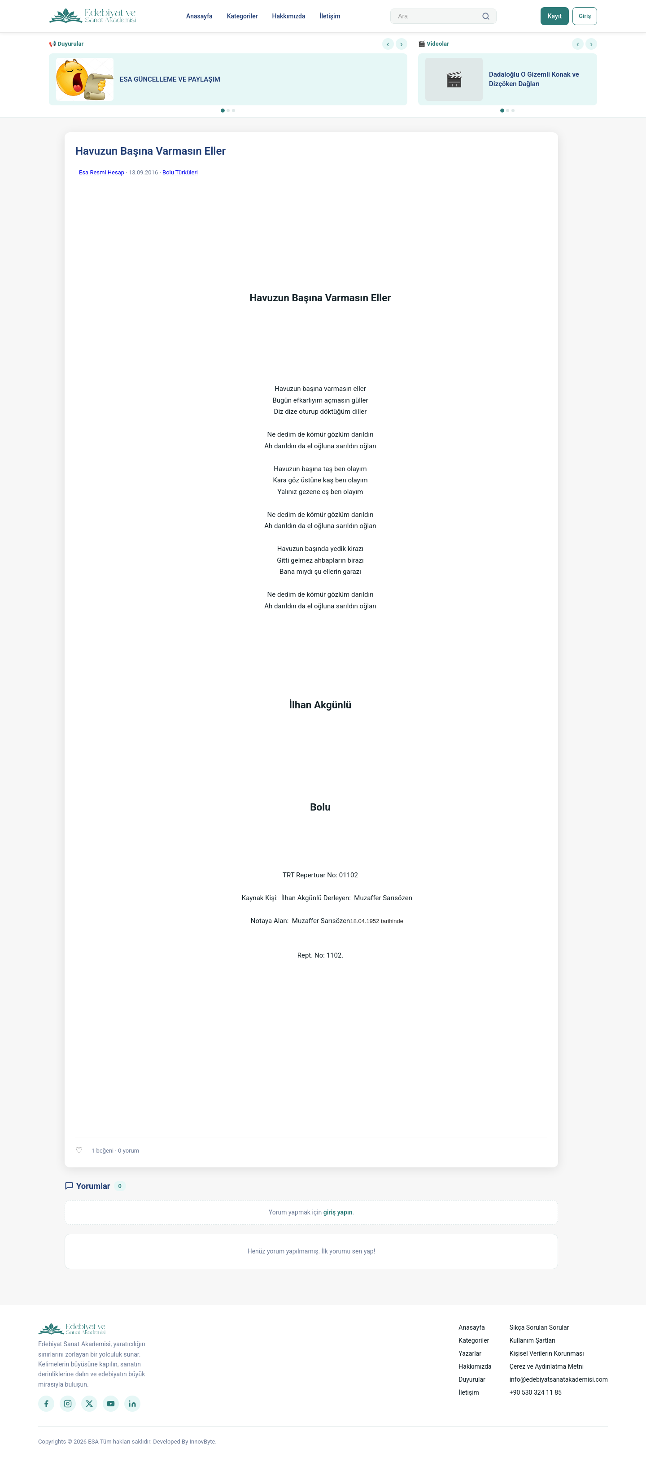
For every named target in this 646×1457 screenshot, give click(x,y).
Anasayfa (198, 16)
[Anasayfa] (92, 16)
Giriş (582, 16)
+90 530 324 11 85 (536, 1392)
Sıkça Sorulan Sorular (539, 1327)
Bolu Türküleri (180, 172)
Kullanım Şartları (533, 1340)
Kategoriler (241, 16)
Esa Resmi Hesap (101, 172)
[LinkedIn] (132, 1404)
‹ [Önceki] (388, 43)
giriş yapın (338, 1212)
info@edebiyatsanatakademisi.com (559, 1379)
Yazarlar (469, 1353)
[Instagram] (68, 1404)
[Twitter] (89, 1404)
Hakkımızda (287, 16)
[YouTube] (111, 1404)
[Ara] (484, 16)
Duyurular (471, 1379)
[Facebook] (46, 1404)
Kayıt (551, 16)
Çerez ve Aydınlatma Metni (547, 1366)
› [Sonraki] (401, 43)
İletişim (329, 16)
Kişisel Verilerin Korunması (547, 1353)
